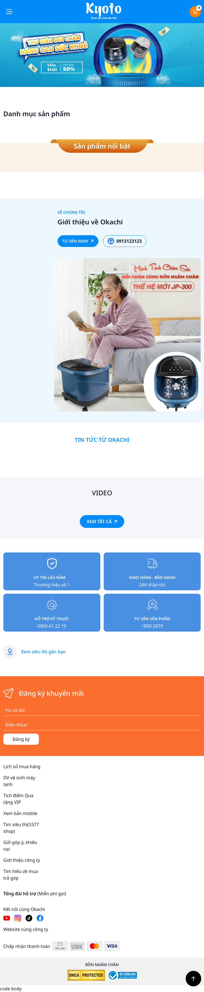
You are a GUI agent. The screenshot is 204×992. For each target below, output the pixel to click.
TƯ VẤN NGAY (78, 241)
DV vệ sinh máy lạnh (19, 781)
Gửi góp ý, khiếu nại (20, 845)
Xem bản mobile (20, 813)
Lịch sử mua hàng (21, 766)
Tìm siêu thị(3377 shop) (21, 827)
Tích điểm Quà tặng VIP (18, 798)
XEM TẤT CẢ (102, 521)
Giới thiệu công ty (21, 860)
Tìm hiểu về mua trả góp (20, 874)
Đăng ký (21, 739)
